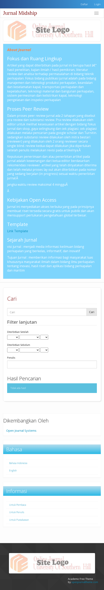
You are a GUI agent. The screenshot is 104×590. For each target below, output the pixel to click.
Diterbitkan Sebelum (18, 345)
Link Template (17, 231)
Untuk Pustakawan (19, 520)
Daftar (84, 4)
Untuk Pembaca (17, 505)
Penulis (11, 357)
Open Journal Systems (21, 430)
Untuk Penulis (16, 512)
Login (97, 4)
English (13, 470)
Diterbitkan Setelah (17, 332)
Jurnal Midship (20, 13)
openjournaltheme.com (84, 582)
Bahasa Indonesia (18, 463)
